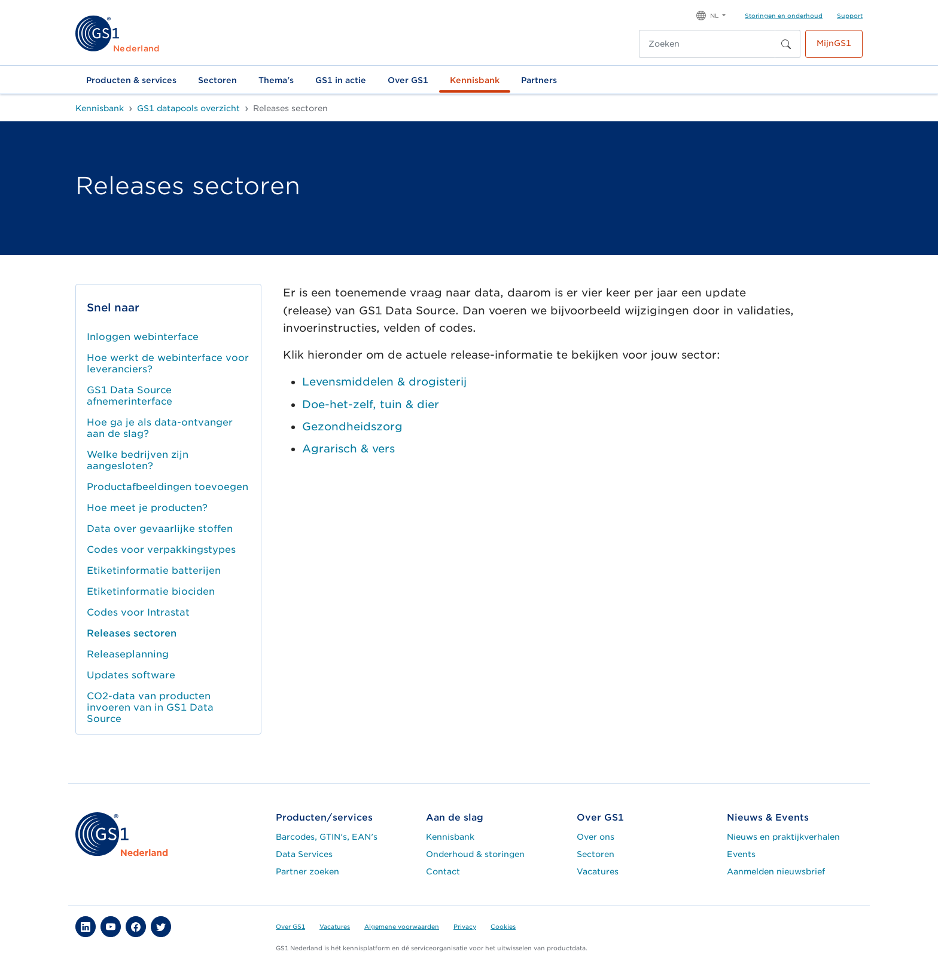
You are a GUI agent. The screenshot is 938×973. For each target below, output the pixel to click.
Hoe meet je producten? (147, 507)
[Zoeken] (707, 44)
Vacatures (598, 871)
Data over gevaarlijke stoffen (160, 528)
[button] (711, 15)
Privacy (464, 926)
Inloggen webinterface (143, 336)
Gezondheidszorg (352, 426)
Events (741, 854)
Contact (443, 871)
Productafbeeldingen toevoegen (167, 486)
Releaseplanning (128, 654)
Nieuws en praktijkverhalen (783, 837)
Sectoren (217, 80)
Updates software (131, 675)
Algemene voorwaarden (401, 926)
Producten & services (131, 80)
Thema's (276, 80)
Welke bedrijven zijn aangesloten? (137, 460)
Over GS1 (408, 80)
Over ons (595, 837)
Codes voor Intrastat (138, 612)
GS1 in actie (340, 80)
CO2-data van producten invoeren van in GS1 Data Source (150, 707)
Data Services (304, 854)
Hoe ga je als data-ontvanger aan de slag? (160, 428)
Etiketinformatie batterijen (154, 570)
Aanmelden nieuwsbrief (776, 871)
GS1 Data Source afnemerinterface (129, 395)
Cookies (503, 926)
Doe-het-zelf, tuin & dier (370, 404)
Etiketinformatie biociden (151, 591)
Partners (539, 80)
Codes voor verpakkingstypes (161, 549)
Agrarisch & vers (348, 448)
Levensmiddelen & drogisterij (384, 381)
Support (850, 15)
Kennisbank (475, 80)
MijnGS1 (834, 43)
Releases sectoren (131, 633)
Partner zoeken (307, 871)
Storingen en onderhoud (784, 15)
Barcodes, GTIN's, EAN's (326, 837)
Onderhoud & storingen (475, 854)
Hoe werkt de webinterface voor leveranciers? (168, 363)
